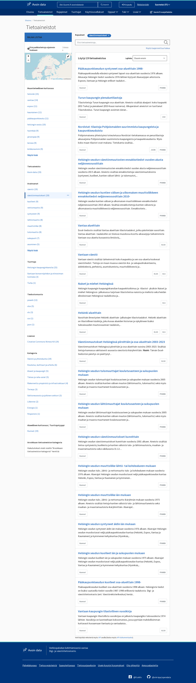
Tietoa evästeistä (48, 665)
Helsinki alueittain (89, 313)
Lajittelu (128, 58)
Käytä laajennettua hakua (158, 48)
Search (105, 4)
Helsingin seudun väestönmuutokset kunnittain (108, 437)
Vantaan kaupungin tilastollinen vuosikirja (105, 611)
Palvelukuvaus (29, 665)
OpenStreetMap (57, 79)
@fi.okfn (135, 677)
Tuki (125, 11)
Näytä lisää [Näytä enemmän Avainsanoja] (32, 250)
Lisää (137, 11)
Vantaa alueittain (89, 225)
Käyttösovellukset (94, 11)
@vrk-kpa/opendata (159, 677)
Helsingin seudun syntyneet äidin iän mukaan (106, 524)
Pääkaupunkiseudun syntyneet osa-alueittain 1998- (110, 68)
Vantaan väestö (88, 254)
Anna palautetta (150, 665)
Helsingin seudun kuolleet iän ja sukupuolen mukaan (111, 553)
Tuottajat (76, 11)
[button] (28, 56)
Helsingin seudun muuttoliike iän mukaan (104, 495)
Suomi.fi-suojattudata (163, 12)
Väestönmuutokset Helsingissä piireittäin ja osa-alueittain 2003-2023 (121, 342)
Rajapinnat (61, 11)
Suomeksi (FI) (162, 4)
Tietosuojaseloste (86, 665)
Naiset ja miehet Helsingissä (95, 283)
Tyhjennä (65, 48)
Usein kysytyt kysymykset (111, 665)
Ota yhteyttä (133, 665)
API (99, 637)
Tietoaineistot (45, 11)
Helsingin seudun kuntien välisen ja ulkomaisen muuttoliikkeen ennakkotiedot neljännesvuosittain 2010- (118, 194)
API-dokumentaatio (124, 637)
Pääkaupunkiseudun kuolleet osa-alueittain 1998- (109, 582)
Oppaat (113, 11)
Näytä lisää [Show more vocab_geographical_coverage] (32, 155)
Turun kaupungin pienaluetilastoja (100, 98)
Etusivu (30, 11)
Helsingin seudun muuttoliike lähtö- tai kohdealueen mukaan (117, 466)
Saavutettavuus (67, 665)
